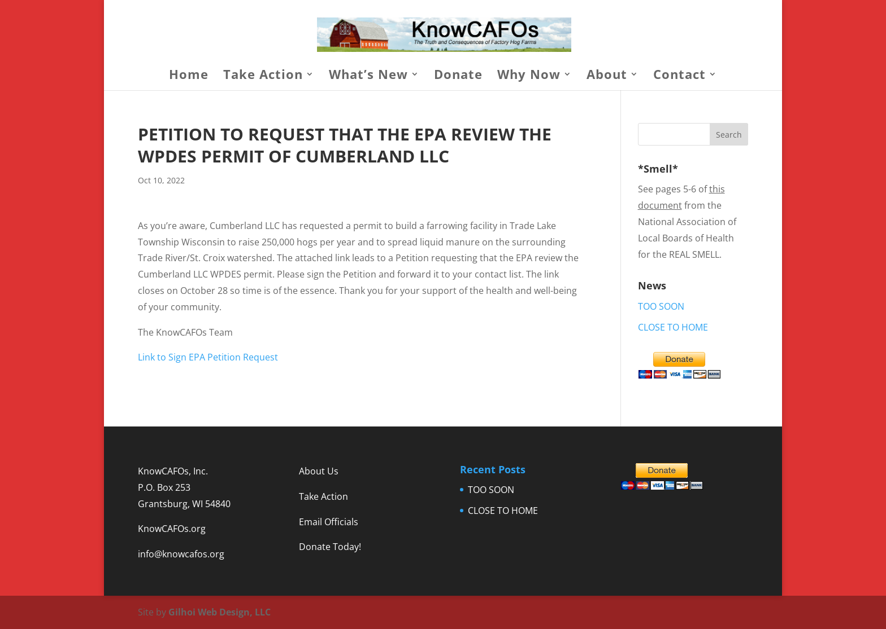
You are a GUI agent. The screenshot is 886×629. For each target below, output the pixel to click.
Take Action (263, 76)
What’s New (368, 76)
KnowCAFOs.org (172, 528)
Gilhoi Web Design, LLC (219, 612)
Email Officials (328, 522)
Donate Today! (330, 546)
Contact (679, 76)
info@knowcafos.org (181, 554)
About (607, 76)
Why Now (529, 76)
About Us (318, 471)
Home (189, 76)
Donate (458, 76)
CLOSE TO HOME (673, 327)
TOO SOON (661, 306)
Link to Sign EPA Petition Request (208, 357)
